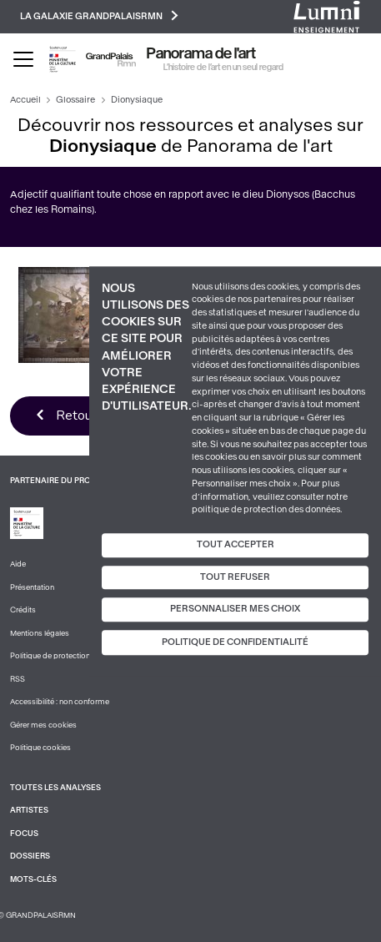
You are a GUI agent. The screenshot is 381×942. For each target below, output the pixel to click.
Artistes (29, 810)
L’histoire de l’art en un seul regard (223, 67)
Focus (24, 833)
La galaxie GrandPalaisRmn (99, 15)
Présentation (32, 587)
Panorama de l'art (201, 53)
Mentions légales (39, 633)
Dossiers (30, 856)
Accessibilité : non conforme (59, 702)
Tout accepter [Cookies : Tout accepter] (235, 544)
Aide (18, 564)
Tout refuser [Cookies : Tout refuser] (235, 577)
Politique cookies (40, 747)
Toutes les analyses (55, 787)
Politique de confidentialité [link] (235, 642)
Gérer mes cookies (43, 725)
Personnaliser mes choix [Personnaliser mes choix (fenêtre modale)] (235, 609)
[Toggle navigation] (23, 59)
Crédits (23, 610)
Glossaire (75, 99)
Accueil (25, 99)
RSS (17, 679)
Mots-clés (33, 879)
